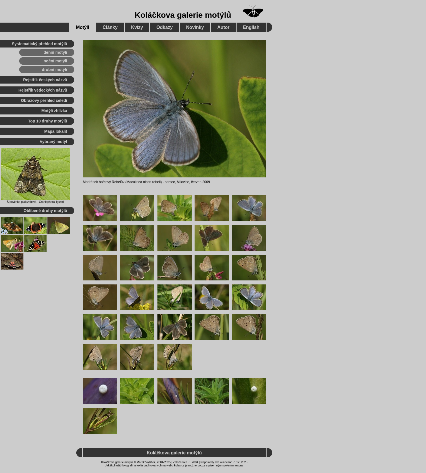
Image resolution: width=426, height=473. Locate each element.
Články (110, 27)
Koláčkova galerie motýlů (183, 15)
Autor (223, 27)
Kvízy (137, 27)
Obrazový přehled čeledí (44, 100)
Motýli (82, 27)
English (251, 27)
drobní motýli (54, 69)
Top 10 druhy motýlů (47, 121)
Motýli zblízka (54, 110)
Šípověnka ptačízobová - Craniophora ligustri (35, 201)
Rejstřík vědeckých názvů (43, 90)
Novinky (195, 27)
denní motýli (55, 52)
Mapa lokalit (55, 131)
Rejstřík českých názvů (45, 80)
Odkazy (164, 27)
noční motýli (55, 61)
